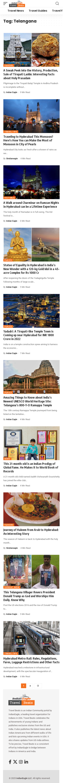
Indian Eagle (11, 92)
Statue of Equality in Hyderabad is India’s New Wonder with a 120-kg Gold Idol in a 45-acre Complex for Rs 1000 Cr (31, 268)
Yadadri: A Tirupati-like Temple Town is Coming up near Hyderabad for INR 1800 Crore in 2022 (28, 335)
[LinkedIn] (26, 762)
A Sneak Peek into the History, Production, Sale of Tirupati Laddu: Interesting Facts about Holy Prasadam (30, 74)
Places (8, 260)
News (7, 459)
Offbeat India (12, 587)
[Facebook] (10, 762)
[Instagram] (21, 762)
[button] (6, 3)
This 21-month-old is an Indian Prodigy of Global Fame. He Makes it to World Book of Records (30, 467)
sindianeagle (12, 158)
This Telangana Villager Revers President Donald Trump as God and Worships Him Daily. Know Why (29, 596)
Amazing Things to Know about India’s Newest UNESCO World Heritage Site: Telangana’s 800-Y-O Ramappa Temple (27, 401)
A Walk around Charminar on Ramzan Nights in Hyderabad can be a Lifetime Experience (31, 204)
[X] (15, 762)
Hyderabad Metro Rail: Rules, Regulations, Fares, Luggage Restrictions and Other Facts (31, 660)
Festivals (9, 198)
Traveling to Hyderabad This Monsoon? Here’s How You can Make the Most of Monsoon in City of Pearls (28, 140)
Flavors (9, 65)
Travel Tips (11, 132)
